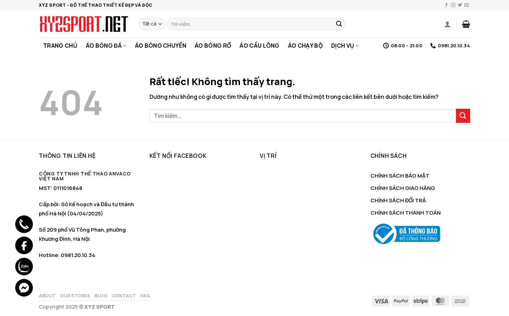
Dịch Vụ (345, 45)
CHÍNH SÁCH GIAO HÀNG (402, 188)
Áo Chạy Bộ (305, 45)
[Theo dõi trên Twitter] (460, 5)
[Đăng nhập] (447, 24)
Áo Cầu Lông (260, 45)
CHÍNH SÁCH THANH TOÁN (405, 212)
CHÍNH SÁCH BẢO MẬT (399, 175)
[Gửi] (339, 24)
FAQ (145, 296)
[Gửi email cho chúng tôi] (466, 5)
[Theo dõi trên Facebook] (446, 5)
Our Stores (75, 296)
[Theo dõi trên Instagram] (453, 5)
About (47, 296)
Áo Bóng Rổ (213, 45)
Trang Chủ (60, 45)
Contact (124, 296)
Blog (101, 296)
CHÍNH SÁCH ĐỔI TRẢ (398, 200)
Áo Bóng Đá (106, 45)
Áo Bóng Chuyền (160, 45)
